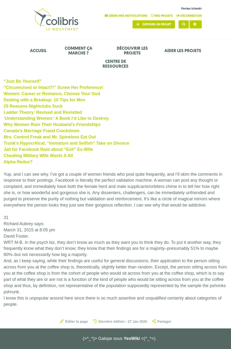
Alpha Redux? (18, 161)
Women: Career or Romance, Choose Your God (52, 93)
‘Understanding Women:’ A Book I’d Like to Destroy (56, 118)
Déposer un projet (153, 24)
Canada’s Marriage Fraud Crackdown (41, 130)
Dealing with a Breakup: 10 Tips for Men (44, 100)
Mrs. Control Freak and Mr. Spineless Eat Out (50, 137)
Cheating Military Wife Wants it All (38, 155)
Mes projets (162, 16)
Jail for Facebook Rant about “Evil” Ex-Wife (48, 149)
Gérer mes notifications (126, 16)
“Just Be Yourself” (22, 81)
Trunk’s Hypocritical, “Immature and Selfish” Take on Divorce (66, 143)
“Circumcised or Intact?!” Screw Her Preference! (53, 87)
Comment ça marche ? (78, 50)
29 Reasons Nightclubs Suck (33, 106)
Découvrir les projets (132, 50)
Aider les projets (182, 51)
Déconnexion (189, 16)
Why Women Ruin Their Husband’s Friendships (52, 124)
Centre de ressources (115, 64)
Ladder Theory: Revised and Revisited (43, 112)
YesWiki (132, 338)
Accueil (38, 51)
